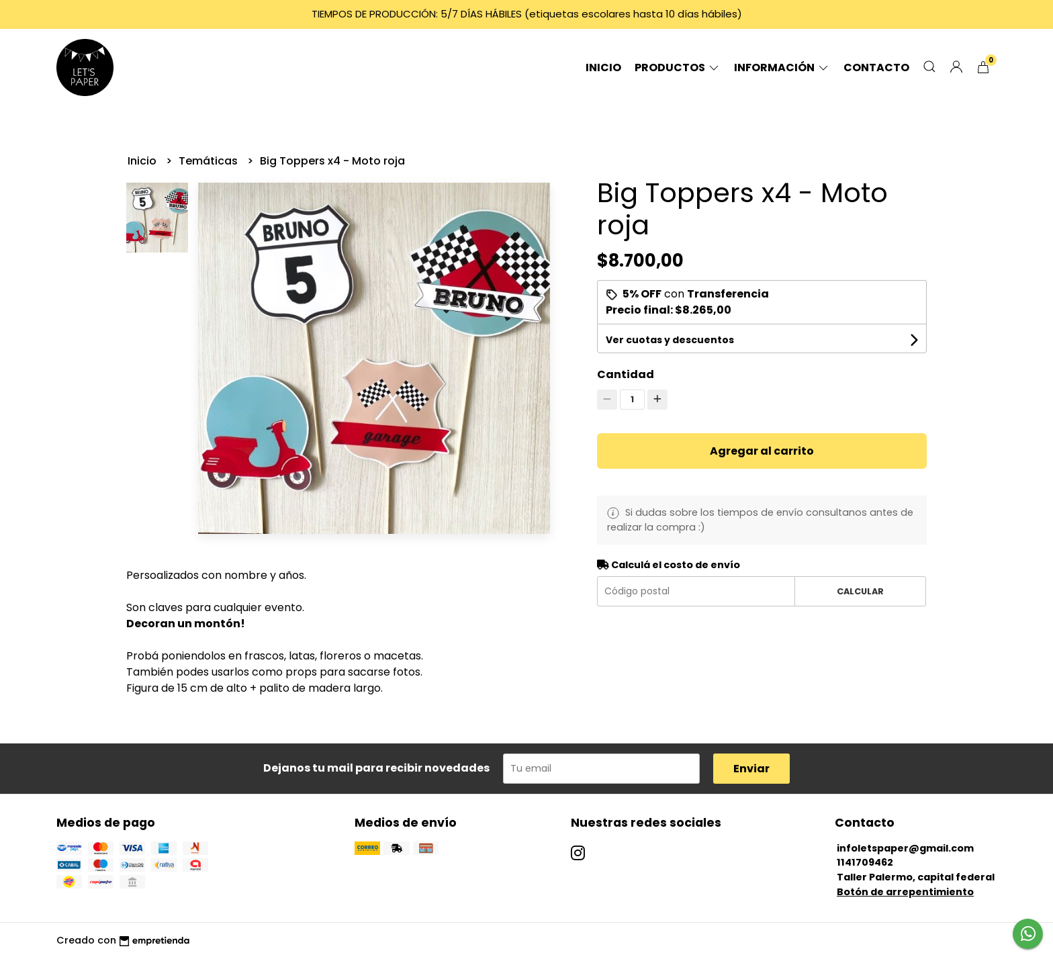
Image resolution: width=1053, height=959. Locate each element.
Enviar (751, 768)
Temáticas (209, 161)
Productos (678, 67)
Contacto (876, 67)
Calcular (860, 591)
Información (782, 67)
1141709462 (865, 862)
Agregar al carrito (762, 451)
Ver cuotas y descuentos (670, 340)
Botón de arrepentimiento (905, 892)
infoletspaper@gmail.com (905, 848)
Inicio (603, 67)
